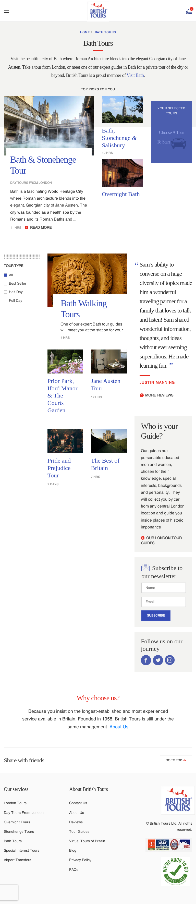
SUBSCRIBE (156, 615)
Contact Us (78, 803)
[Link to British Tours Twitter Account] (158, 659)
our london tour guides (161, 540)
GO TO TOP (176, 760)
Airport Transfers (17, 860)
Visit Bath (135, 75)
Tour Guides (79, 831)
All (11, 275)
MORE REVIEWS (156, 395)
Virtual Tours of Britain (87, 841)
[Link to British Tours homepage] (178, 800)
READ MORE (38, 227)
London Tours (15, 803)
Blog (72, 850)
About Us (118, 726)
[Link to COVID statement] (178, 871)
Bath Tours (105, 32)
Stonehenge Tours (19, 831)
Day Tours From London (24, 813)
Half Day (16, 292)
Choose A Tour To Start (171, 139)
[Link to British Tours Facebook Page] (146, 659)
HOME (85, 32)
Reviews (76, 822)
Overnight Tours (17, 822)
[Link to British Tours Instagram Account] (170, 659)
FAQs (73, 869)
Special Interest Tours (21, 850)
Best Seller (17, 283)
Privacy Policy (80, 860)
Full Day (15, 300)
